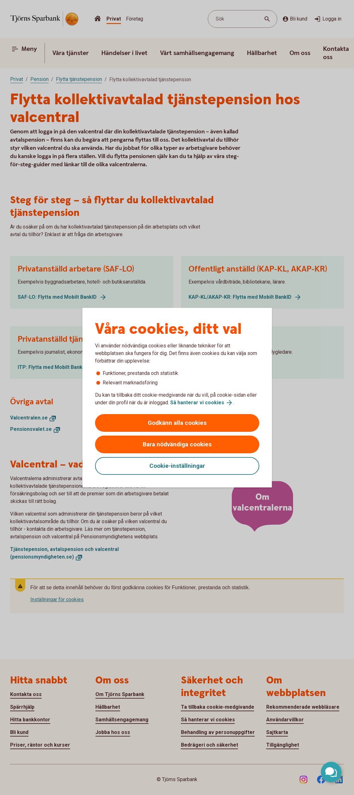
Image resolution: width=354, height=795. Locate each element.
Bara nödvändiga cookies (177, 444)
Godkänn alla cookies (177, 422)
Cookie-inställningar (177, 465)
